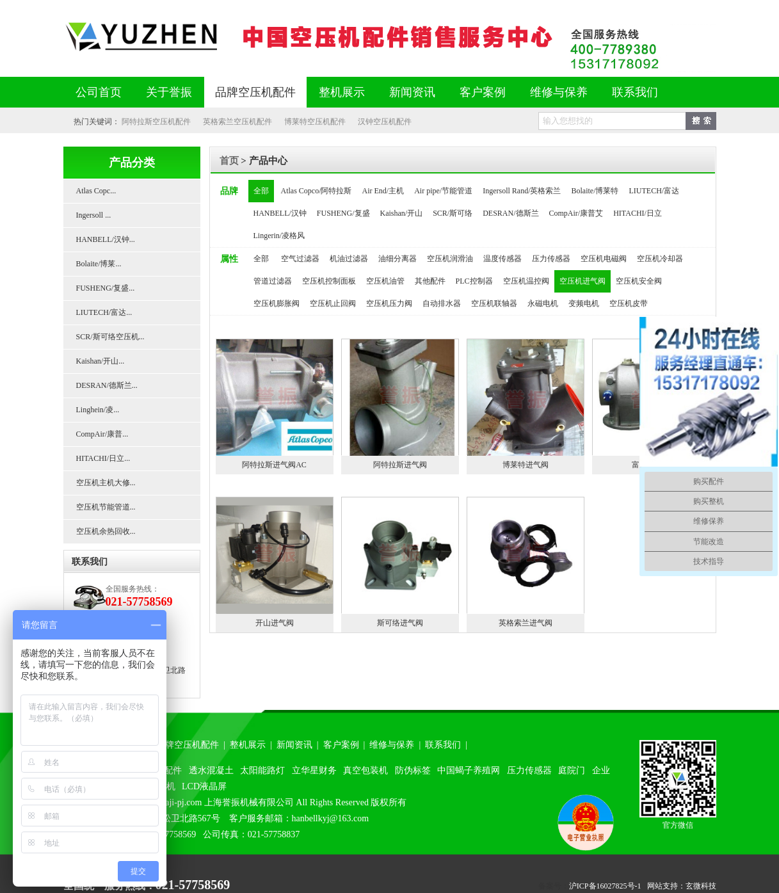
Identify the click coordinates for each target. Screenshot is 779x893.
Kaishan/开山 (401, 213)
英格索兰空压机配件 (237, 121)
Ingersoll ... (93, 215)
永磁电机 (542, 303)
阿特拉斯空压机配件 (156, 121)
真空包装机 (365, 770)
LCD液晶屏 (204, 786)
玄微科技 (701, 885)
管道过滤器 (272, 281)
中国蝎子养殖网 (468, 770)
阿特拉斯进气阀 (400, 464)
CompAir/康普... (102, 434)
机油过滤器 (349, 258)
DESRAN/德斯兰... (107, 385)
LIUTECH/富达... (104, 312)
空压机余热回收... (106, 531)
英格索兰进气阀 (525, 622)
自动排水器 (441, 303)
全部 (261, 190)
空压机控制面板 (329, 281)
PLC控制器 (474, 281)
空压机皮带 (628, 303)
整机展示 (342, 92)
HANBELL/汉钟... (105, 239)
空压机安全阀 (639, 281)
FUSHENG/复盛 (343, 213)
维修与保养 (559, 92)
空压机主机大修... (106, 482)
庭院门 (571, 770)
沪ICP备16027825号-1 (605, 885)
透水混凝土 (211, 770)
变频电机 (583, 303)
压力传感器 (551, 258)
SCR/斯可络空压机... (110, 336)
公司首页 (99, 92)
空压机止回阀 (333, 303)
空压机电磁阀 (604, 258)
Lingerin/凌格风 (279, 235)
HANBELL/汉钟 (280, 213)
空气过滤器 (300, 258)
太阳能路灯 (262, 770)
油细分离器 (397, 258)
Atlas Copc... (96, 190)
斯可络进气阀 (400, 622)
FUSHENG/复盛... (105, 288)
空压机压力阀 (389, 303)
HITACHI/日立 (637, 213)
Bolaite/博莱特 (595, 190)
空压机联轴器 (494, 303)
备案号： (553, 885)
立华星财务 (314, 770)
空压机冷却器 (660, 258)
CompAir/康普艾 (576, 213)
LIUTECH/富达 (654, 190)
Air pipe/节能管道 (443, 190)
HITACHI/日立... (103, 458)
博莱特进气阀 (525, 464)
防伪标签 (413, 770)
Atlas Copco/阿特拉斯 (316, 190)
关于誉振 (169, 92)
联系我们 (635, 92)
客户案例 (483, 92)
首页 (229, 161)
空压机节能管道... (106, 507)
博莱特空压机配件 (315, 121)
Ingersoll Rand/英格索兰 (522, 190)
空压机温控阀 (526, 281)
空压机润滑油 (450, 258)
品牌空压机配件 (255, 92)
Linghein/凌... (98, 409)
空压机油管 (385, 281)
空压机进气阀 (582, 281)
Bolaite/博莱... (99, 263)
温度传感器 (502, 258)
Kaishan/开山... (100, 361)
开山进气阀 (274, 622)
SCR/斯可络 (452, 213)
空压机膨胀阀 (276, 303)
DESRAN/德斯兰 (510, 213)
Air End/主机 (383, 190)
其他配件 (430, 281)
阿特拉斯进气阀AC (274, 464)
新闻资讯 (412, 92)
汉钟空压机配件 (385, 121)
